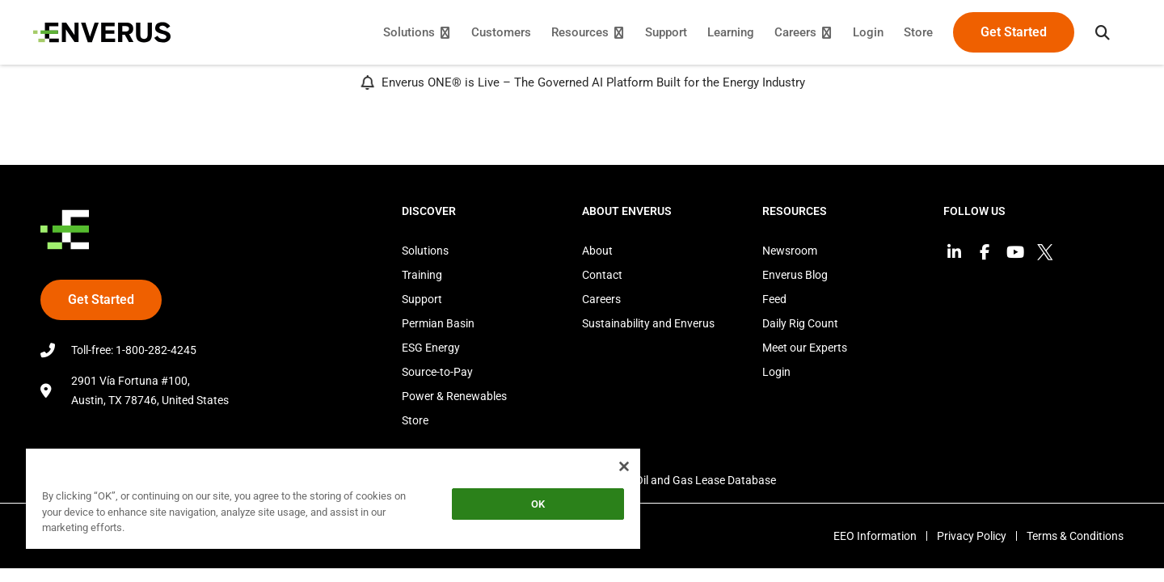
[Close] (624, 466)
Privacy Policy (967, 535)
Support (422, 299)
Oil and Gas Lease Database (705, 480)
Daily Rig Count (800, 323)
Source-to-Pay (437, 371)
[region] (333, 501)
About (597, 250)
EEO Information (865, 535)
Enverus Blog (795, 274)
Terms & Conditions (1075, 535)
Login (776, 371)
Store (415, 420)
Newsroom (789, 250)
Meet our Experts (804, 347)
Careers (601, 299)
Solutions (425, 250)
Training (422, 274)
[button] (1095, 32)
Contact (602, 274)
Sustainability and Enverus (648, 323)
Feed (774, 299)
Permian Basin (438, 323)
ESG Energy (431, 347)
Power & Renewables (454, 396)
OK (538, 504)
